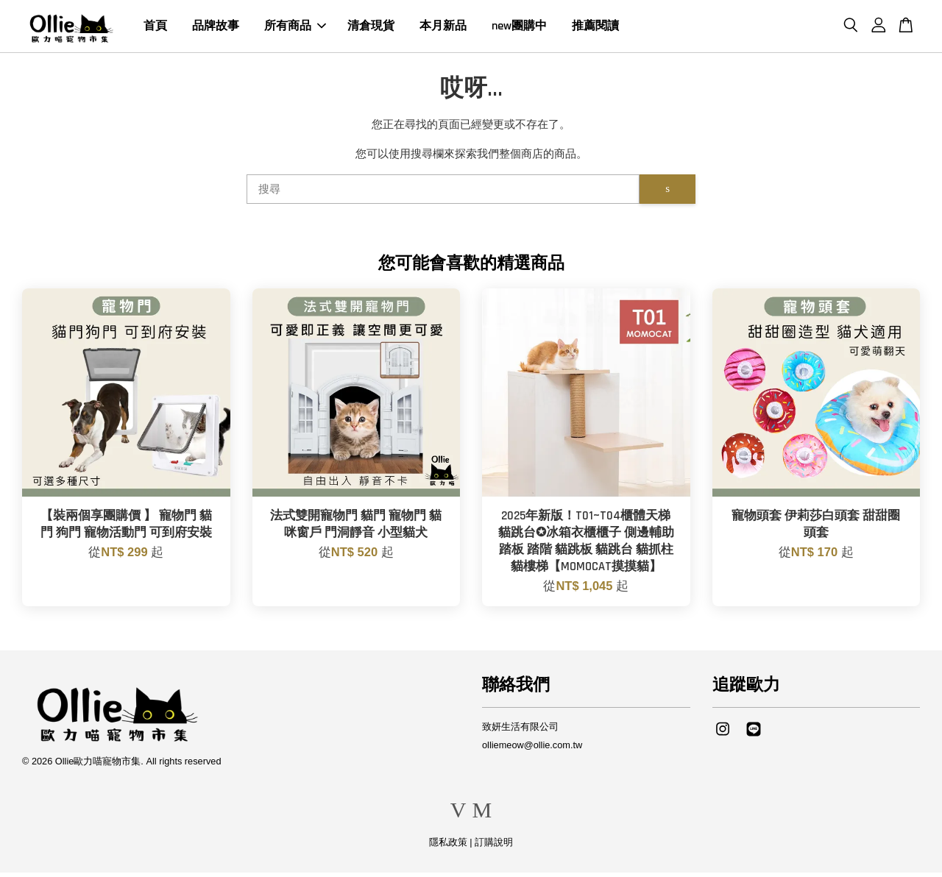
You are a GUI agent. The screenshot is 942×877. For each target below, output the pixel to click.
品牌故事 (215, 28)
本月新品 (443, 28)
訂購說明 (494, 846)
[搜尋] (443, 193)
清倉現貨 (370, 28)
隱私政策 (448, 846)
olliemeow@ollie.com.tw (532, 749)
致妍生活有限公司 (520, 730)
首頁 (155, 28)
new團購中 (519, 28)
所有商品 (295, 28)
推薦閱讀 (595, 28)
